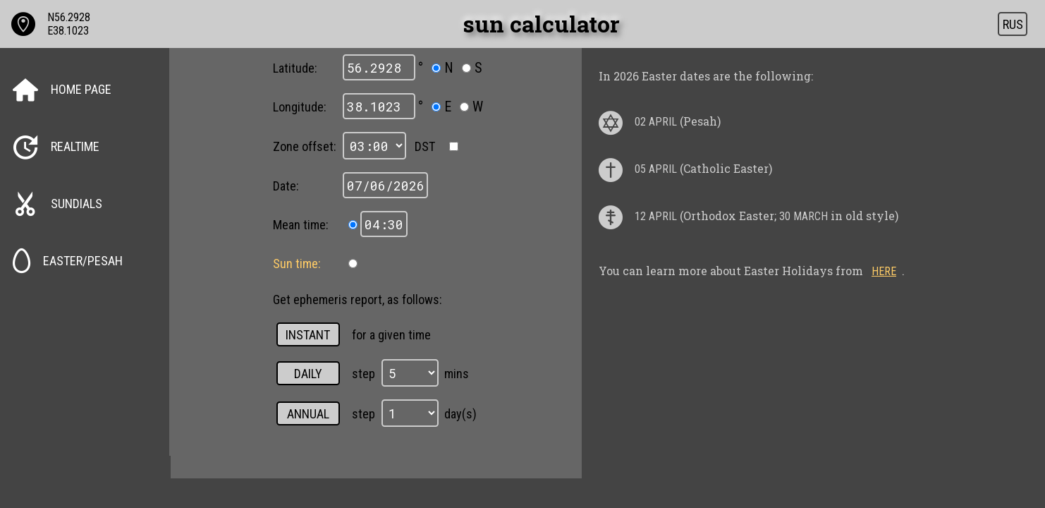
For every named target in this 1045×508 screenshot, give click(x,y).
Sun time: (297, 263)
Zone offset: (304, 146)
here (884, 271)
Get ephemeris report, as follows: (357, 299)
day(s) (460, 413)
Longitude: (299, 106)
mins (456, 373)
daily (308, 373)
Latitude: (295, 68)
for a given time (391, 334)
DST (423, 146)
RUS (1013, 24)
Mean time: (301, 224)
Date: (286, 186)
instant (308, 334)
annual (308, 413)
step (363, 373)
